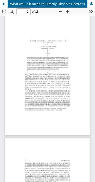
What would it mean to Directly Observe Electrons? (48, 4)
